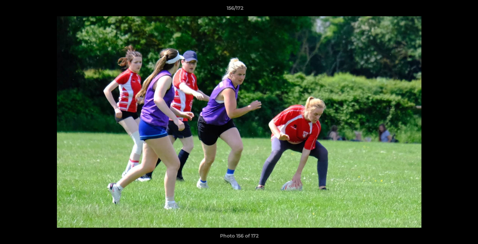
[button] (449, 10)
